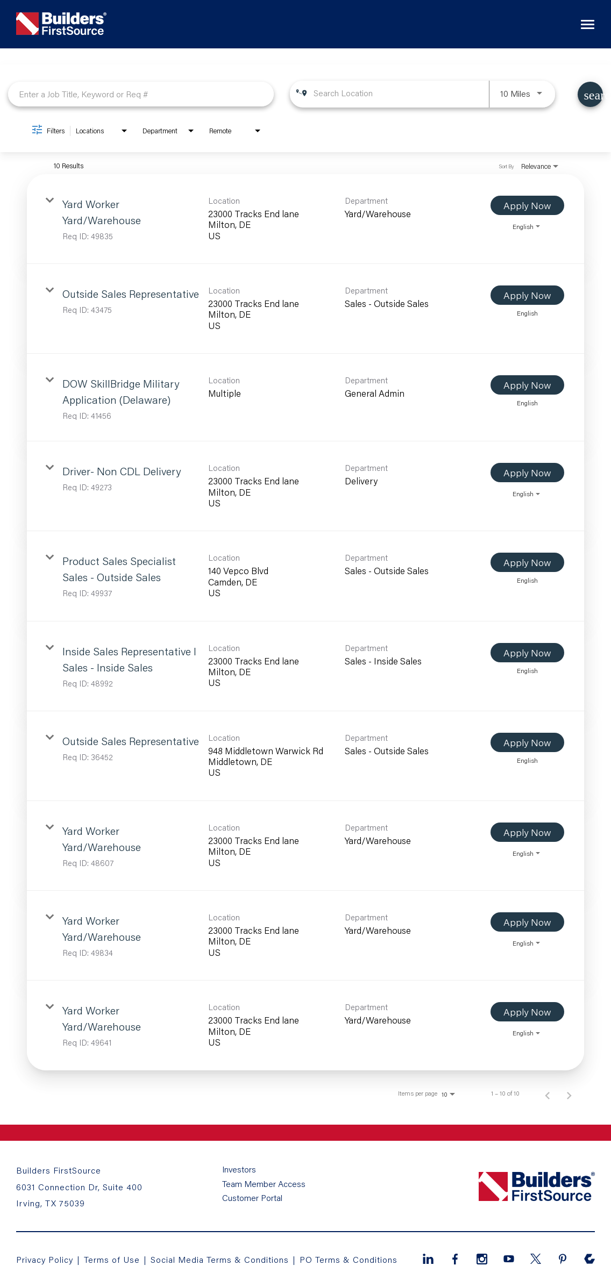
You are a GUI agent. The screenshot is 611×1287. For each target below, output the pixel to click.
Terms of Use (113, 1259)
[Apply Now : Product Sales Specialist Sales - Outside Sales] (527, 562)
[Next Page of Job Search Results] (569, 1093)
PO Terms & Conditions (349, 1259)
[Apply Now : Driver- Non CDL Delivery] (527, 472)
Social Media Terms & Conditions (220, 1259)
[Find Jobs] (590, 94)
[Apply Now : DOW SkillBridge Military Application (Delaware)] (527, 385)
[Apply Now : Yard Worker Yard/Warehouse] (527, 205)
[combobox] (141, 93)
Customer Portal (252, 1198)
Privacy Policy (45, 1259)
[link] (305, 219)
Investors (239, 1170)
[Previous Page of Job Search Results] (547, 1093)
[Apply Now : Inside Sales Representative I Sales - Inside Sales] (527, 652)
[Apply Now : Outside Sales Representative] (527, 295)
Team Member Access (264, 1184)
